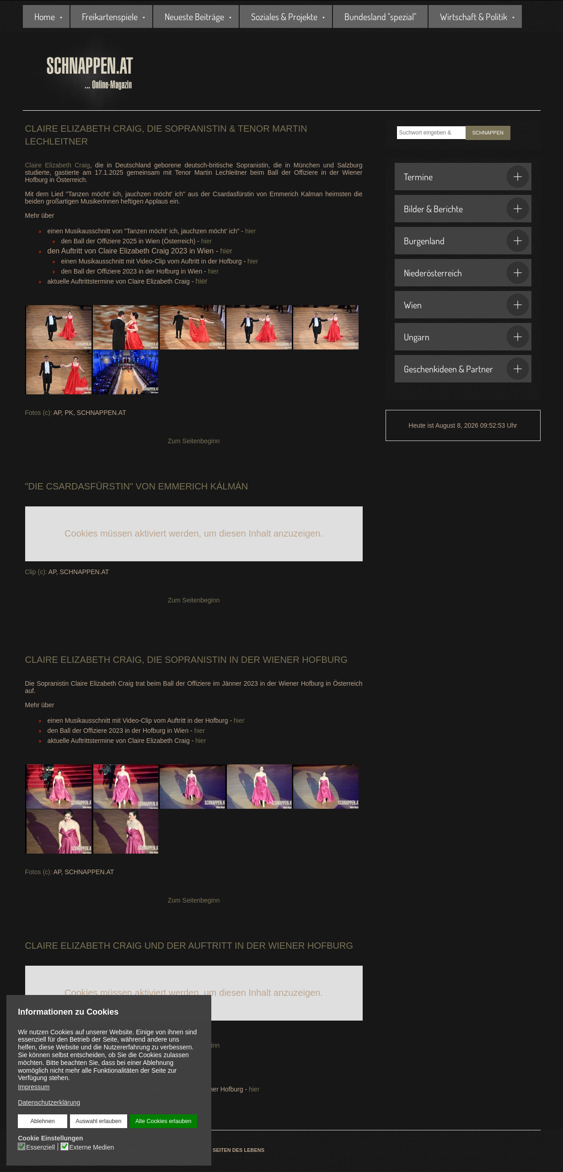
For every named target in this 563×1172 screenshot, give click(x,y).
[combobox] (431, 132)
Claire (41, 660)
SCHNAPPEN (488, 132)
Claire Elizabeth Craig (57, 165)
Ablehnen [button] (43, 1121)
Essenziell (40, 1147)
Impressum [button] (33, 1087)
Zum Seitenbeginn (194, 441)
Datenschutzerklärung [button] (49, 1102)
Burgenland (466, 240)
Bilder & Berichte (466, 208)
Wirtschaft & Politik (473, 16)
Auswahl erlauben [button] (98, 1121)
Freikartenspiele (110, 16)
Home (44, 16)
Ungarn (466, 336)
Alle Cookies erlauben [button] (163, 1121)
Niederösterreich (466, 272)
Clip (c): (36, 571)
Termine (466, 176)
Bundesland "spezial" (380, 16)
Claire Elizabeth (68, 946)
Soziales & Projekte (284, 16)
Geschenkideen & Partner (466, 368)
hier (250, 231)
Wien (466, 304)
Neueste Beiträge (194, 16)
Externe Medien (91, 1147)
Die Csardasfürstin (79, 486)
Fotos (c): (38, 412)
